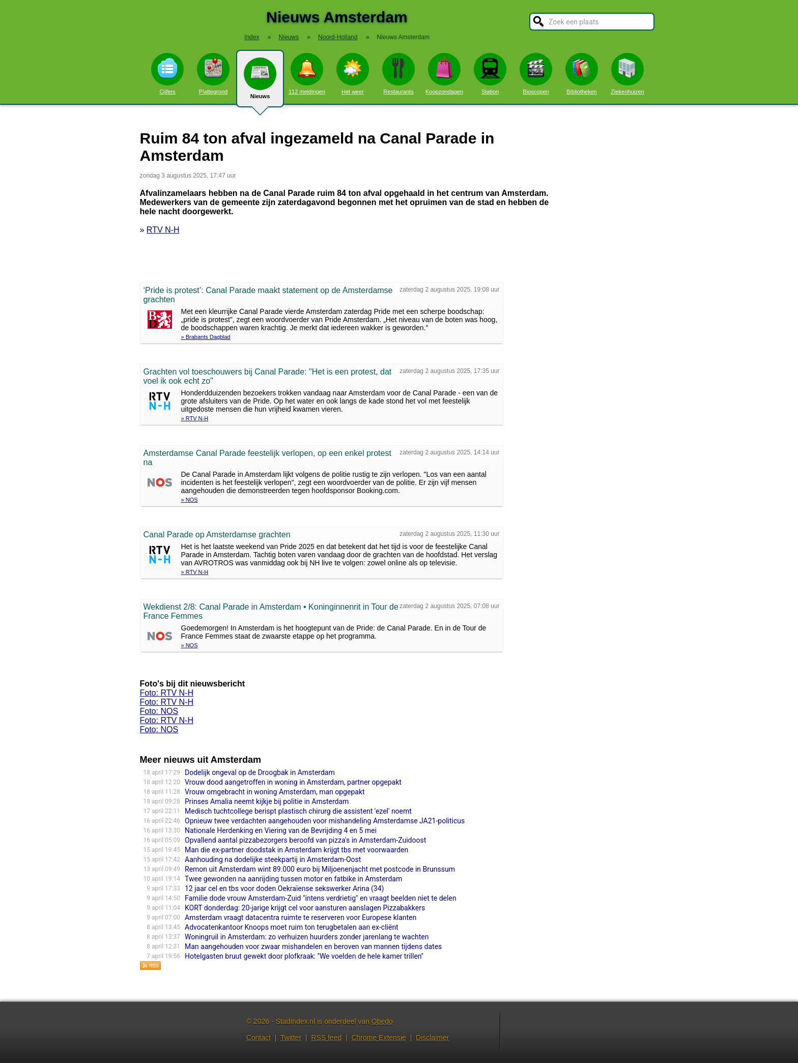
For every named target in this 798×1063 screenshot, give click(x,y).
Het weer (352, 74)
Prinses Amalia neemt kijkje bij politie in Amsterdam (267, 801)
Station (490, 74)
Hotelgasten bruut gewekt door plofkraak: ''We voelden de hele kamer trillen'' (304, 956)
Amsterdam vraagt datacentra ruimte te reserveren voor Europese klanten (300, 917)
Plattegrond (213, 74)
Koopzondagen (444, 74)
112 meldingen (307, 74)
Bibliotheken (581, 74)
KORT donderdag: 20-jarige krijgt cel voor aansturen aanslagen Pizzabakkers (305, 908)
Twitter (290, 1037)
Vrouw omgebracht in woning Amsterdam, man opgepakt (275, 792)
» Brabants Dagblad (206, 337)
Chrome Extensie (378, 1037)
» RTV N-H (195, 418)
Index (251, 37)
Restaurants (398, 74)
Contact (258, 1037)
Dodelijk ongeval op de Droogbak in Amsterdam (260, 772)
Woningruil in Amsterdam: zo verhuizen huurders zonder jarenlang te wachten (307, 937)
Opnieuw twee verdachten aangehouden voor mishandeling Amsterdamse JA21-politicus (325, 821)
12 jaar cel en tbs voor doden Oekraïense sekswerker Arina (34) (284, 888)
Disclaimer (432, 1037)
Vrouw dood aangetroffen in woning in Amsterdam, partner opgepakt (293, 782)
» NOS (189, 500)
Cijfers (167, 74)
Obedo (382, 1021)
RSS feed (326, 1037)
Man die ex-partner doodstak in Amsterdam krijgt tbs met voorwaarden (296, 850)
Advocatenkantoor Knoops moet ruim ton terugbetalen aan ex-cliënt (291, 927)
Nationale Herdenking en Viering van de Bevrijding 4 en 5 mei (281, 830)
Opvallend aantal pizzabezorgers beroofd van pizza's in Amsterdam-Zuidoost (305, 840)
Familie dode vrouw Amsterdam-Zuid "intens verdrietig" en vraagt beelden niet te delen (321, 898)
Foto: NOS (159, 711)
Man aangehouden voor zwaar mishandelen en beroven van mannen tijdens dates (313, 946)
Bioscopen (536, 74)
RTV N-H (163, 229)
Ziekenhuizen (627, 74)
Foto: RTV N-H (167, 692)
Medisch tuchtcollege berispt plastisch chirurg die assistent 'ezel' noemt (298, 811)
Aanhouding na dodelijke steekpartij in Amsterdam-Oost (273, 859)
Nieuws (260, 82)
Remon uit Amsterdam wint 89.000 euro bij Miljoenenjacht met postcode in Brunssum (320, 869)
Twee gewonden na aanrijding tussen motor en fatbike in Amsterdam (293, 879)
